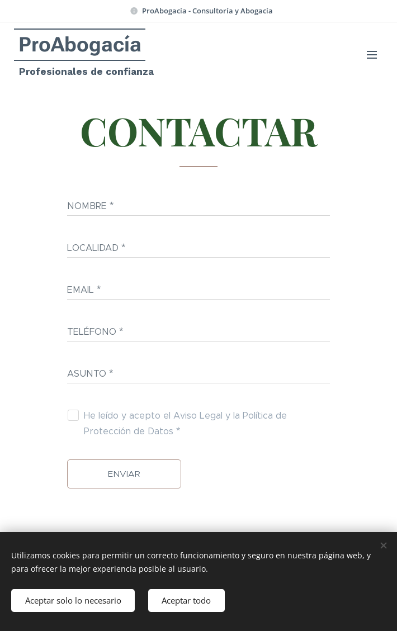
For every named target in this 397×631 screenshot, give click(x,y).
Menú (372, 54)
